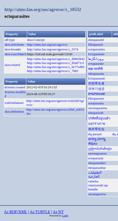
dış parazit (95, 134)
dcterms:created (15, 87)
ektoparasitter (97, 163)
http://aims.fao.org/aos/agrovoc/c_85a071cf (55, 63)
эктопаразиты (97, 108)
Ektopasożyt (96, 98)
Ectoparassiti (96, 78)
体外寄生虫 (96, 129)
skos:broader (13, 49)
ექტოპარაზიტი (100, 149)
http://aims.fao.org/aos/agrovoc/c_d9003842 (56, 59)
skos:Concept (36, 40)
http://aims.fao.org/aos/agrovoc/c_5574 (52, 49)
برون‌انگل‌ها (96, 59)
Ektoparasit (95, 44)
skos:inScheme (14, 44)
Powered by (55, 215)
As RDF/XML (15, 212)
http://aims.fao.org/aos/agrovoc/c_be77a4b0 (55, 67)
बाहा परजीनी (95, 69)
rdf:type (10, 40)
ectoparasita (96, 103)
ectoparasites (96, 49)
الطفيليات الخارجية (95, 174)
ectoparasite (96, 63)
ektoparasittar (97, 168)
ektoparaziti (95, 113)
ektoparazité (96, 40)
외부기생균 (96, 89)
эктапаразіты (97, 194)
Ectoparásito (96, 54)
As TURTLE (40, 212)
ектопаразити (97, 153)
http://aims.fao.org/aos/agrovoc (47, 44)
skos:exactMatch (15, 54)
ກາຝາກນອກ (96, 94)
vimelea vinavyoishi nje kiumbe (98, 185)
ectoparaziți (95, 158)
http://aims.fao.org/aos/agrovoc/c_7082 (52, 71)
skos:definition (14, 111)
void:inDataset (14, 103)
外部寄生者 (96, 83)
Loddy (65, 215)
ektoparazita (96, 74)
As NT (58, 212)
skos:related (12, 65)
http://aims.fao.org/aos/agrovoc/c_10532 (43, 9)
